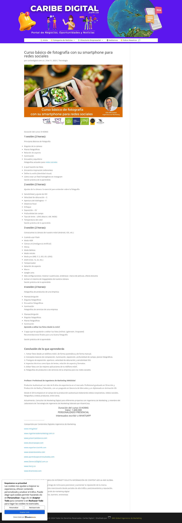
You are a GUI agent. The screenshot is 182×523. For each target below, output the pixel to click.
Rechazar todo (34, 507)
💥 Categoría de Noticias (62, 40)
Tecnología (63, 60)
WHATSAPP (85, 415)
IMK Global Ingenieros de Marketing (125, 518)
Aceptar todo (24, 512)
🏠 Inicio (44, 40)
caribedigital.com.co (35, 60)
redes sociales (51, 162)
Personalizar (13, 507)
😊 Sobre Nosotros (128, 40)
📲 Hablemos (112, 40)
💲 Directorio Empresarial (89, 40)
